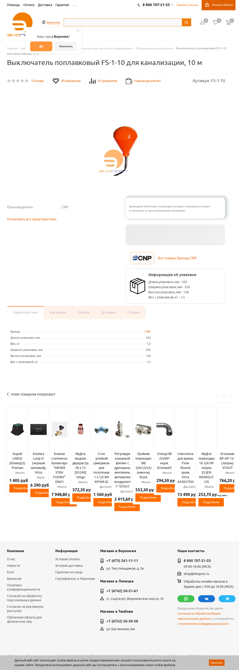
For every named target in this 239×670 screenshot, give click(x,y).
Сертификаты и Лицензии (75, 546)
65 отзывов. (65, 654)
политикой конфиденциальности (203, 591)
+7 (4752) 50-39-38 (122, 589)
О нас (11, 526)
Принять (217, 662)
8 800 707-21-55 (197, 528)
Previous (221, 399)
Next (228, 399)
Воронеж (53, 22)
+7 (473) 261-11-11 (122, 528)
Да (41, 46)
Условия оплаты (67, 526)
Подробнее (44, 474)
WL (39, 649)
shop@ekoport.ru (196, 541)
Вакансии (14, 546)
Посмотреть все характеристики (31, 219)
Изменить (66, 46)
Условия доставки (69, 533)
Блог (10, 539)
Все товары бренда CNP (177, 258)
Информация (66, 518)
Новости (13, 533)
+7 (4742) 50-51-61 (122, 558)
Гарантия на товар (68, 539)
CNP (148, 331)
